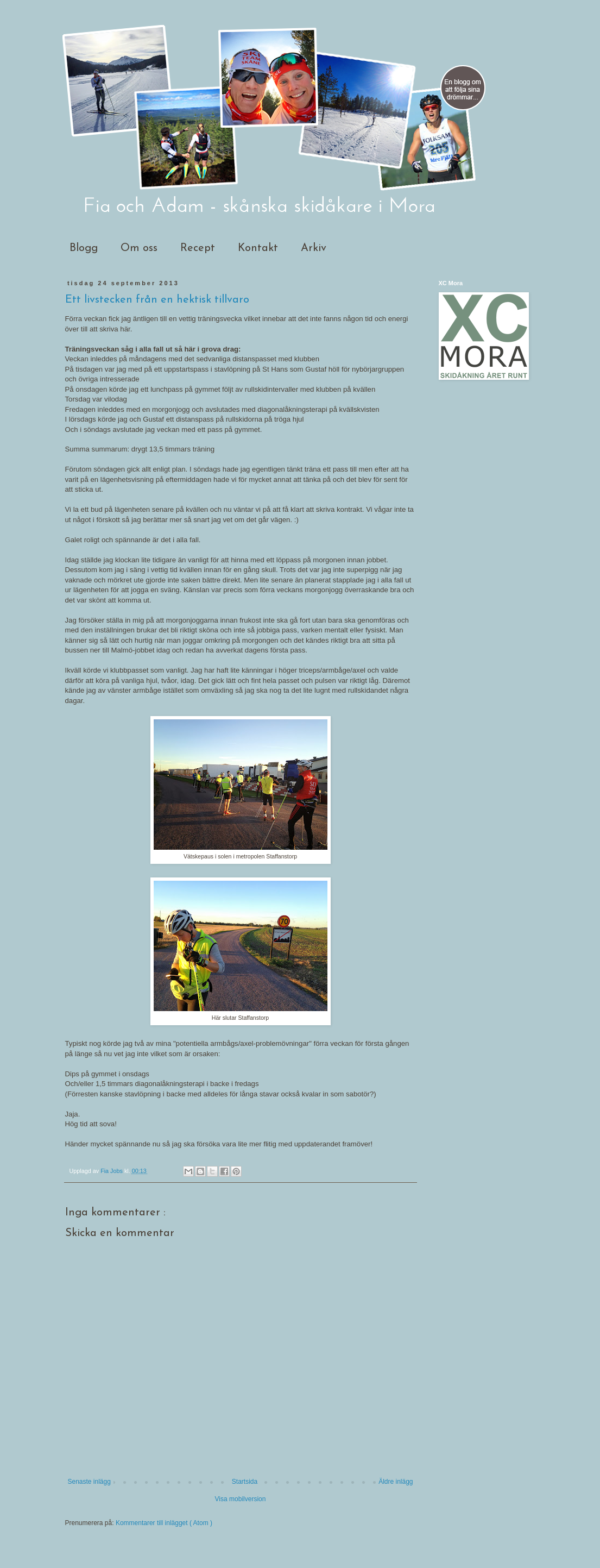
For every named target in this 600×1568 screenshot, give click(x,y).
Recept (197, 248)
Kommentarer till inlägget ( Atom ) (164, 1523)
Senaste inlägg (89, 1481)
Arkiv (313, 248)
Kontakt (258, 248)
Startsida (244, 1481)
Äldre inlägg (395, 1481)
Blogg (84, 248)
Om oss (139, 248)
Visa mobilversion (240, 1499)
